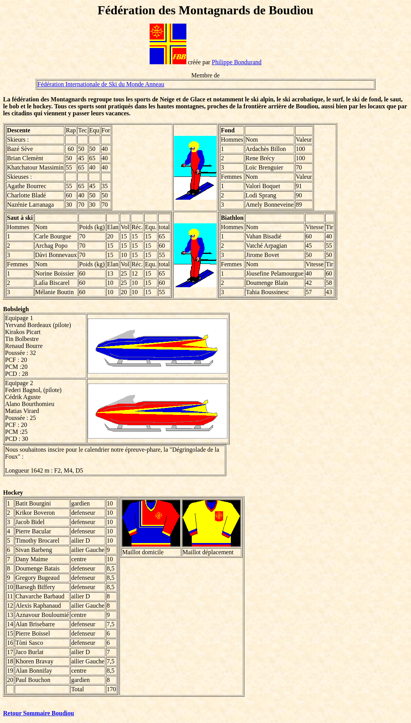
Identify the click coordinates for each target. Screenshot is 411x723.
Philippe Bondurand (236, 62)
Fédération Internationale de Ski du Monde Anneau (101, 84)
